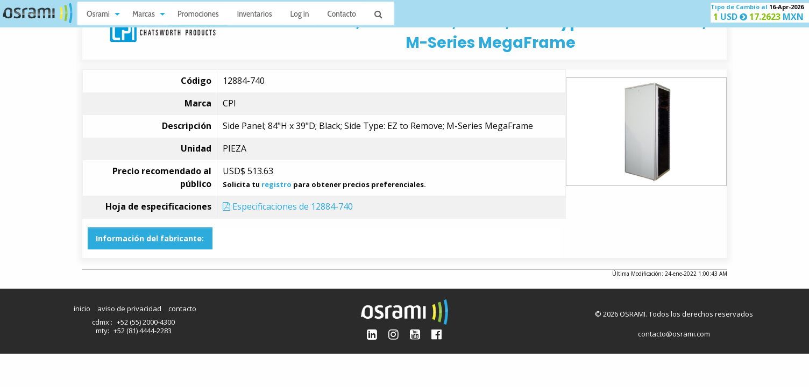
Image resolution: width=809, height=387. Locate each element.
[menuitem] (100, 13)
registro (276, 184)
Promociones (198, 14)
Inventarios (254, 14)
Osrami (98, 14)
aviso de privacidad (129, 308)
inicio (82, 308)
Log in (299, 14)
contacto (182, 308)
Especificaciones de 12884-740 (288, 206)
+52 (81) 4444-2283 (142, 330)
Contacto (342, 14)
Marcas (143, 14)
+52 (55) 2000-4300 (146, 322)
